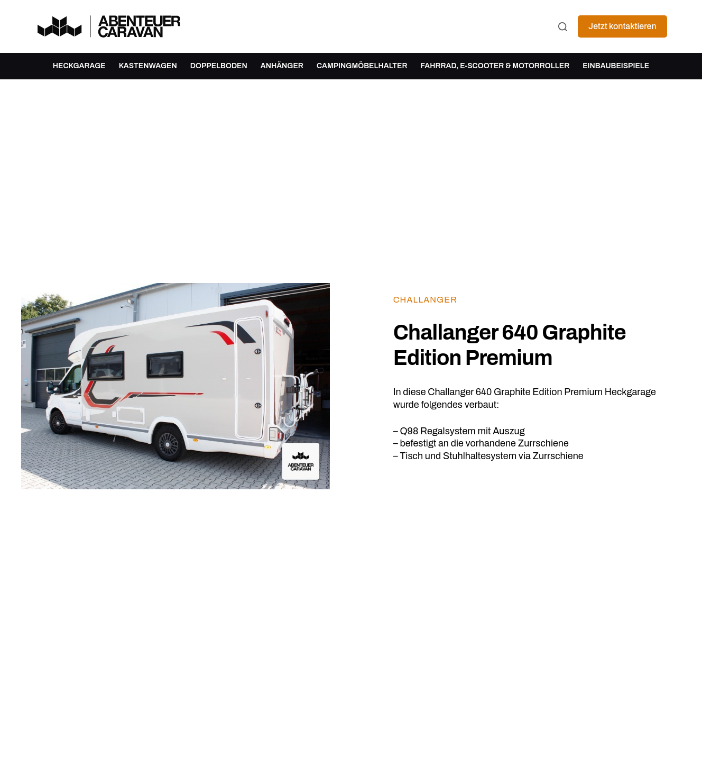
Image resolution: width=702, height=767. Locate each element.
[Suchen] (562, 26)
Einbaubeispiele (616, 66)
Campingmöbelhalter (362, 66)
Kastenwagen (148, 66)
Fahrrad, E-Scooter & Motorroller (494, 66)
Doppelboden (218, 66)
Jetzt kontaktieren (622, 26)
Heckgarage (79, 66)
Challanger (425, 299)
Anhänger (282, 66)
